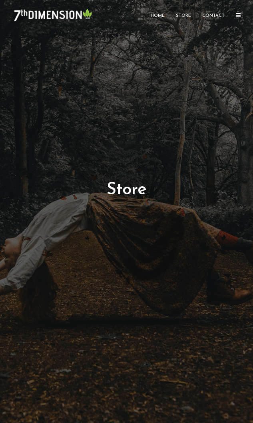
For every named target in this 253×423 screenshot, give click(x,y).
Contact (213, 16)
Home (158, 16)
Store (183, 16)
